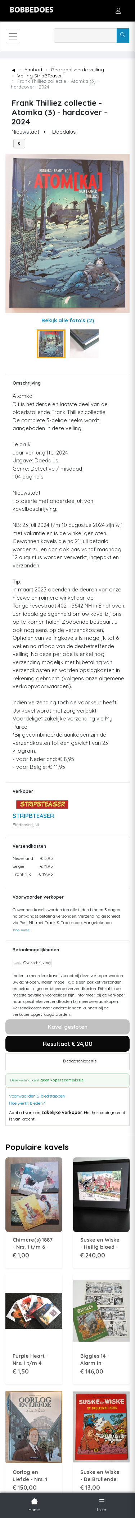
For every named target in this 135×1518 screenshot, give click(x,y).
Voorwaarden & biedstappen (37, 1096)
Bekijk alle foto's (67, 320)
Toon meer (21, 930)
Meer (102, 1504)
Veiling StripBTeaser (39, 75)
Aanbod (33, 69)
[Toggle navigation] (13, 36)
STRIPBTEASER (33, 815)
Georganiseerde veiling (77, 69)
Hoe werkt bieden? (27, 1103)
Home (34, 1504)
